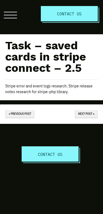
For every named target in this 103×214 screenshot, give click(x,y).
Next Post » (86, 114)
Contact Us (69, 13)
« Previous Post (20, 114)
